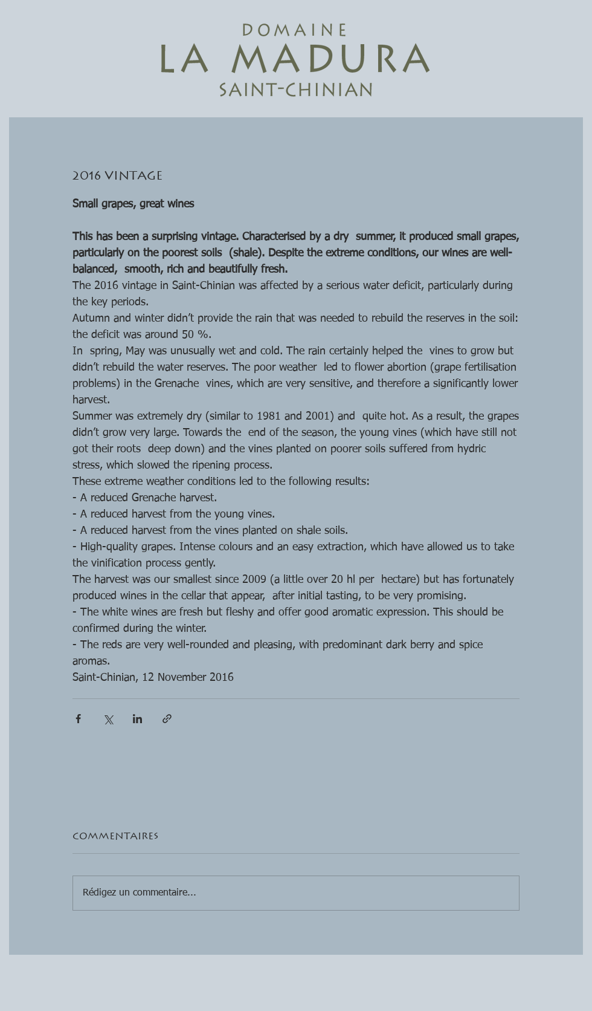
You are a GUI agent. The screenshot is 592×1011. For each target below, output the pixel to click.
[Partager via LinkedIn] (137, 718)
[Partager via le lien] (167, 718)
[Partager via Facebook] (78, 718)
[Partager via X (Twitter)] (108, 718)
